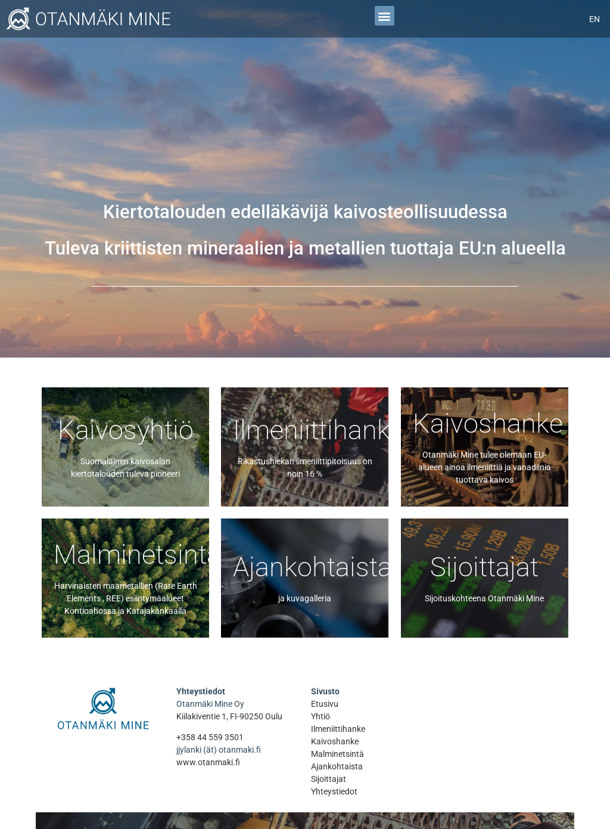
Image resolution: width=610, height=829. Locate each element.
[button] (384, 16)
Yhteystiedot (334, 791)
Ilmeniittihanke (338, 729)
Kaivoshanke (335, 741)
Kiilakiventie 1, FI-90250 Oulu (229, 716)
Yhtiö (320, 716)
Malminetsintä (337, 754)
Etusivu (324, 704)
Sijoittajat (328, 779)
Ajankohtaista (337, 766)
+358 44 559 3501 (210, 737)
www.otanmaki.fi (208, 762)
